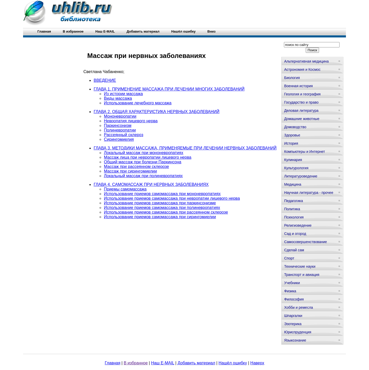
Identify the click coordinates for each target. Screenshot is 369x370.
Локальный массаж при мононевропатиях (143, 153)
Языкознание (295, 340)
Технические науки (299, 266)
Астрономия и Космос (302, 69)
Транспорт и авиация (301, 275)
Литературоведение (300, 176)
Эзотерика (293, 324)
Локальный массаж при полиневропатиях (143, 176)
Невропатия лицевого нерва (130, 121)
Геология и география (302, 94)
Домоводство (295, 127)
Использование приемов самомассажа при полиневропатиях (162, 207)
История (291, 143)
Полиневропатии (120, 130)
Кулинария (293, 160)
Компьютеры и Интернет (304, 151)
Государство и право (301, 102)
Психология (294, 217)
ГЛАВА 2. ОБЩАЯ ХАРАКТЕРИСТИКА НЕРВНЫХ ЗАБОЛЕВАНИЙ (156, 111)
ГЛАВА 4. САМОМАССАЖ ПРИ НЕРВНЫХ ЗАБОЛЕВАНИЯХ (151, 184)
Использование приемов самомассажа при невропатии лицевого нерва (172, 198)
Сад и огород (295, 234)
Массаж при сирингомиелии (130, 171)
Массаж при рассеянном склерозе (136, 166)
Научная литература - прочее (308, 193)
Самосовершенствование (305, 242)
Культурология (296, 168)
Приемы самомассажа (125, 189)
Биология (292, 78)
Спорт (289, 258)
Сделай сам (294, 250)
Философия (294, 299)
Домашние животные (301, 119)
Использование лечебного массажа (137, 103)
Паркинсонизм (117, 125)
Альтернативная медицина (306, 61)
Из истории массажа (123, 94)
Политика (292, 209)
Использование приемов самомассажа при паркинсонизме (160, 203)
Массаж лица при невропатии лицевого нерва (147, 157)
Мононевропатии (120, 116)
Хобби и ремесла (298, 307)
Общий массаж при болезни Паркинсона (142, 162)
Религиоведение (298, 225)
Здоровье (292, 135)
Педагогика (293, 201)
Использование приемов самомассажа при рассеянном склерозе (166, 212)
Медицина (292, 184)
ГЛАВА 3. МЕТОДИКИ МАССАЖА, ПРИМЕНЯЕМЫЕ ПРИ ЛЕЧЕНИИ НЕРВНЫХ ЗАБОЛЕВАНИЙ (185, 148)
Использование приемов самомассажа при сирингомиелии (160, 217)
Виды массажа (118, 98)
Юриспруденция (297, 332)
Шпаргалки (293, 316)
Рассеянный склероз (123, 135)
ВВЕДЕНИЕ (105, 80)
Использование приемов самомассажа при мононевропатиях (162, 194)
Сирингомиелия (119, 139)
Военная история (298, 86)
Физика (290, 291)
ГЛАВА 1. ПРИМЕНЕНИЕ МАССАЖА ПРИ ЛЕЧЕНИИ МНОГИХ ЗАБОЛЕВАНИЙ (169, 89)
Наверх (257, 363)
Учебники (292, 283)
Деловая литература (301, 110)
